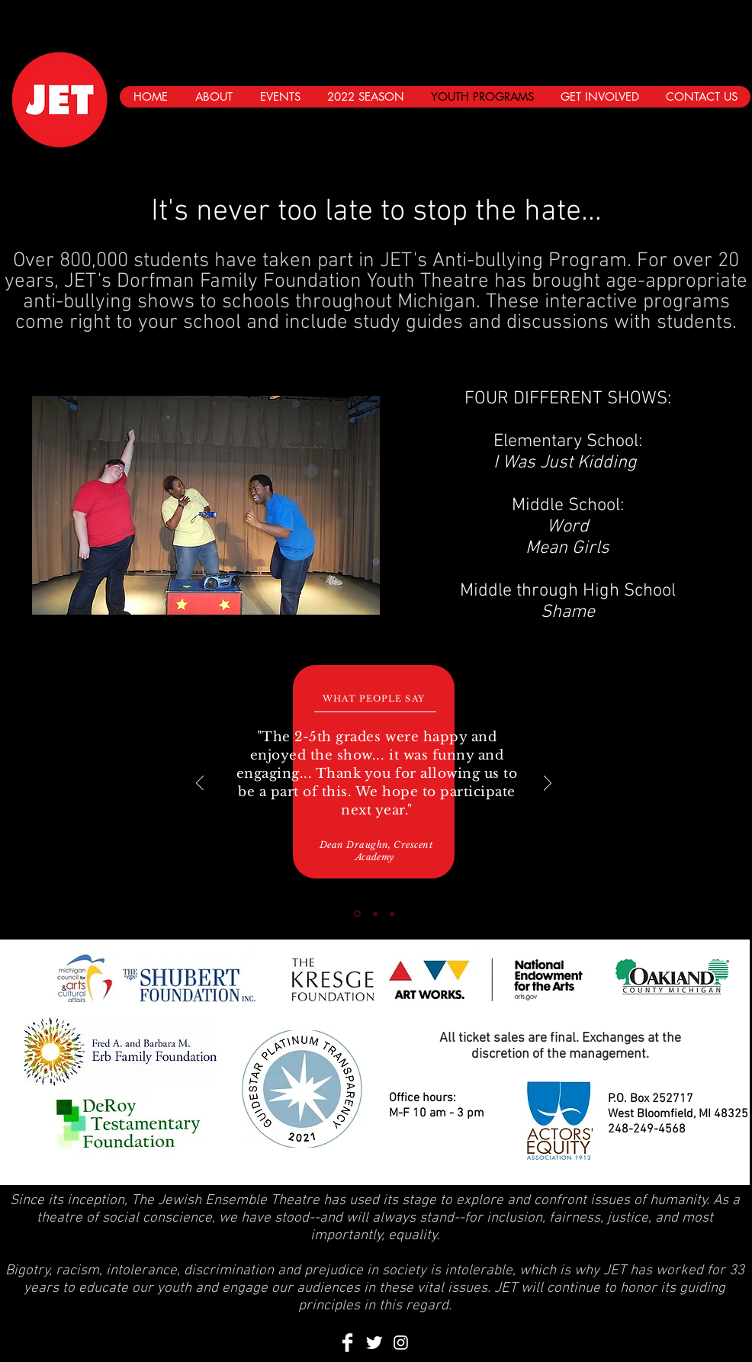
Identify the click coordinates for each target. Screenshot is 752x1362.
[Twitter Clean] (374, 1342)
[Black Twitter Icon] (699, 126)
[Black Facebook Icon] (670, 126)
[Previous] (200, 784)
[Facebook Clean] (347, 1342)
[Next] (547, 784)
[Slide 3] (392, 913)
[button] (206, 505)
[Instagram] (728, 126)
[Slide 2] (375, 913)
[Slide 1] (357, 914)
